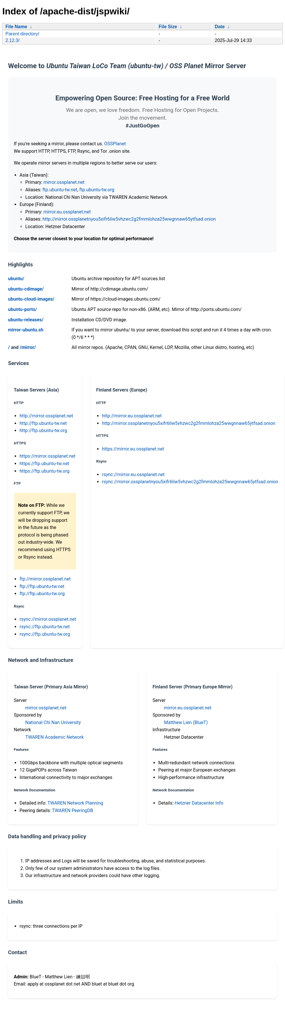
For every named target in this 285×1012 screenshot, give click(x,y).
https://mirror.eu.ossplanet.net (133, 449)
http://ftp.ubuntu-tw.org (43, 430)
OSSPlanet (115, 143)
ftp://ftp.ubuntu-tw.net (42, 586)
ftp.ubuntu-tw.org (96, 189)
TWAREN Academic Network (54, 737)
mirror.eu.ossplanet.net (66, 212)
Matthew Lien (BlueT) (186, 722)
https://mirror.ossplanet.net (48, 456)
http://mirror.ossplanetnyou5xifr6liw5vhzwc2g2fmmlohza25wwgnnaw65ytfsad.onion (129, 219)
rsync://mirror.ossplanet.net (48, 619)
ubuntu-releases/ (25, 319)
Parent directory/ (22, 33)
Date (220, 26)
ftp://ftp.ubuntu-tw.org (42, 593)
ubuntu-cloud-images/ (31, 299)
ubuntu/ (16, 278)
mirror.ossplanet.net (63, 182)
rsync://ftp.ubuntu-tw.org (45, 634)
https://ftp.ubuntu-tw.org (45, 471)
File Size (168, 26)
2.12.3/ (12, 40)
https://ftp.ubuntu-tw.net (44, 463)
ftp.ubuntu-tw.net (60, 189)
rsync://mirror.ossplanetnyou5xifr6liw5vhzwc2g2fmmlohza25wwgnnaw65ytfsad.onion (190, 481)
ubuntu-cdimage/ (26, 289)
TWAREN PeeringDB (72, 810)
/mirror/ (28, 347)
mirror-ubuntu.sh (25, 330)
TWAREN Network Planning (75, 803)
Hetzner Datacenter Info (199, 803)
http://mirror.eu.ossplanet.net (132, 416)
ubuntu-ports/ (22, 309)
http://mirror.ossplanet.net (46, 416)
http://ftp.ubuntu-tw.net (43, 423)
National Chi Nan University (53, 722)
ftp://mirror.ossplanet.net (45, 579)
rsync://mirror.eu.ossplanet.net (133, 474)
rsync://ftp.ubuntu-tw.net (45, 626)
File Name (16, 26)
